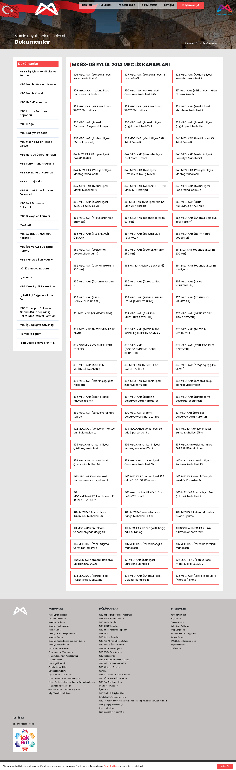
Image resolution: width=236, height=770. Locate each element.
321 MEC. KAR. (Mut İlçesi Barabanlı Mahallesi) (140, 562)
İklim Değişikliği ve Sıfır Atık (37, 343)
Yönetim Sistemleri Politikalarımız (63, 656)
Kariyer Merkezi (177, 637)
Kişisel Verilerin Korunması (60, 675)
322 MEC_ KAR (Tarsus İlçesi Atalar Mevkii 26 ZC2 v (193, 562)
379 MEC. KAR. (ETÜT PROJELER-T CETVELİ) (196, 347)
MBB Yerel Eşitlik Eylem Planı (38, 286)
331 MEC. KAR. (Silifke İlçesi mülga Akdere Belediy (196, 92)
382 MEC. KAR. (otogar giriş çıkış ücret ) (196, 367)
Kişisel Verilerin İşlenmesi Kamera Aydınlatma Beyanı (71, 682)
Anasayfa (191, 43)
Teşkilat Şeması (55, 630)
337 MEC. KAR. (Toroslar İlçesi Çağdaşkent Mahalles (194, 124)
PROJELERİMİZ (126, 5)
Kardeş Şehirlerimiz (57, 663)
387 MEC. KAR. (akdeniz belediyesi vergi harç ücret (141, 399)
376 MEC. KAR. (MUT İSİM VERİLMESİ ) (191, 331)
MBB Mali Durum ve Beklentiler (32, 205)
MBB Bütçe (27, 124)
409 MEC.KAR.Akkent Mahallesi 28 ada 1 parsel (195, 514)
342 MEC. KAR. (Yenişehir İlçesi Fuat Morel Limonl (143, 156)
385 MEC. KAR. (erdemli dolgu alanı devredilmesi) (194, 383)
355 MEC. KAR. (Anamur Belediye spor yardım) (196, 220)
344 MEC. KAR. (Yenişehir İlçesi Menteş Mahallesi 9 (92, 172)
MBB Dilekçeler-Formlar (35, 216)
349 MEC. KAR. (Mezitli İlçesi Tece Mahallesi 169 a (193, 188)
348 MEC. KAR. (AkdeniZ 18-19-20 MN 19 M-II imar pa (145, 188)
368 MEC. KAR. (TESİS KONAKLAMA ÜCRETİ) (86, 299)
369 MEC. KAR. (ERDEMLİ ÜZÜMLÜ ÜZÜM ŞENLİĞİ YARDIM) (145, 299)
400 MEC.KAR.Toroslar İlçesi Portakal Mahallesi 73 (193, 462)
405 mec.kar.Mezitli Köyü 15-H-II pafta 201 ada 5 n (145, 494)
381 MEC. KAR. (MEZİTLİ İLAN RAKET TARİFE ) (141, 367)
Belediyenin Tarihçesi (57, 615)
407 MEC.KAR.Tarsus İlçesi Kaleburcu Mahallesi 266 (89, 514)
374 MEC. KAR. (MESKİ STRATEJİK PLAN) (94, 331)
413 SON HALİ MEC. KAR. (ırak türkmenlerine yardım (193, 530)
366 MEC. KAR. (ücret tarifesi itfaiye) (142, 283)
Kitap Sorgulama (178, 630)
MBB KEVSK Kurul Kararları (36, 172)
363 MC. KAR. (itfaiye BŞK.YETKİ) (144, 265)
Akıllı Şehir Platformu (180, 626)
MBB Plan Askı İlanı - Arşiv (36, 259)
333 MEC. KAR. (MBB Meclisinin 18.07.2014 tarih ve (143, 108)
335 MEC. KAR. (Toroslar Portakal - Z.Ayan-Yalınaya (90, 124)
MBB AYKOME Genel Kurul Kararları (36, 236)
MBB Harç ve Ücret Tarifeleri (38, 155)
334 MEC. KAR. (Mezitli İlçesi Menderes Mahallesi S (193, 108)
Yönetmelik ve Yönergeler (59, 686)
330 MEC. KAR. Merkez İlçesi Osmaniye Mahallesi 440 (142, 92)
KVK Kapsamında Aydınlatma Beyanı (64, 678)
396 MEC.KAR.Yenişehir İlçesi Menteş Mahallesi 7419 (142, 446)
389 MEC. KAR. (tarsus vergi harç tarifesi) (93, 415)
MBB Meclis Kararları (33, 93)
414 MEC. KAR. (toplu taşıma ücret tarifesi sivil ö (91, 546)
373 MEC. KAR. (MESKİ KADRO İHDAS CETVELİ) (194, 315)
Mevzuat (25, 225)
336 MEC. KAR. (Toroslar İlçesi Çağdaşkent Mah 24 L (143, 124)
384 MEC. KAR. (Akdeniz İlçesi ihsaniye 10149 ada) (143, 383)
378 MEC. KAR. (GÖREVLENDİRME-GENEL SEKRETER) (141, 349)
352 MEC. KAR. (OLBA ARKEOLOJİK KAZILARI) (190, 204)
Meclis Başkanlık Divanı (58, 648)
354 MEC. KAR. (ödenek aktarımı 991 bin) (145, 220)
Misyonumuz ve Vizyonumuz (60, 652)
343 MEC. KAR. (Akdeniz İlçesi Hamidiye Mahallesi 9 (194, 156)
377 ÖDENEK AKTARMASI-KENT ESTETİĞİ (92, 347)
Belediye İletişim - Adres (23, 724)
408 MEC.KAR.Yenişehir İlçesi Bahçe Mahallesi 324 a (142, 514)
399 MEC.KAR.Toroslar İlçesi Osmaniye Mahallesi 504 (142, 462)
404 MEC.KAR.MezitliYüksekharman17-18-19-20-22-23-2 (94, 496)
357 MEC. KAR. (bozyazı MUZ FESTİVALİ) (142, 236)
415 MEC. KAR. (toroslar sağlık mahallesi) (143, 546)
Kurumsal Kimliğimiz (57, 671)
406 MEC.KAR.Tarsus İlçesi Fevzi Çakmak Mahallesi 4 (195, 494)
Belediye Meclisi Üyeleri (58, 645)
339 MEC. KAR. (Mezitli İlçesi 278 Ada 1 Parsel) (144, 140)
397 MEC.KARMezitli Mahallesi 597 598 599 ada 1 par (194, 446)
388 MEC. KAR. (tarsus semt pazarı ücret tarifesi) (193, 399)
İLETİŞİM (169, 5)
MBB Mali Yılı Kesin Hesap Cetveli (36, 144)
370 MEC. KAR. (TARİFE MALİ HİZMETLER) (193, 299)
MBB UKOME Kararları (33, 102)
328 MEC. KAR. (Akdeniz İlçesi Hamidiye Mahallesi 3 (194, 76)
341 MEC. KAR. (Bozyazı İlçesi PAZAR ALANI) (91, 156)
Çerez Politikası (111, 766)
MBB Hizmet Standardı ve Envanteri (36, 192)
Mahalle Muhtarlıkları (57, 667)
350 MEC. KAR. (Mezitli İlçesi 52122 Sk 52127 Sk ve (90, 204)
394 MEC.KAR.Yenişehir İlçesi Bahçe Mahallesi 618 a (193, 430)
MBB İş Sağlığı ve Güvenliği (37, 325)
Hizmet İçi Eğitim (30, 334)
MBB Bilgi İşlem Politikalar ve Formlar (38, 73)
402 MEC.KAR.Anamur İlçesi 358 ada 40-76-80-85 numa (144, 478)
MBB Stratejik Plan (31, 181)
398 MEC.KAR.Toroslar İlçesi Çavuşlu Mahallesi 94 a (90, 462)
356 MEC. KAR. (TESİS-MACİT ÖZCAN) (91, 236)
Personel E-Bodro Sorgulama (183, 633)
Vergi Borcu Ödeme (179, 615)
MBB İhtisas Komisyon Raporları (34, 113)
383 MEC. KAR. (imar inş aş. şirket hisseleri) (94, 383)
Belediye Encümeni (56, 622)
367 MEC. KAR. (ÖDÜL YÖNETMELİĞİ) (189, 283)
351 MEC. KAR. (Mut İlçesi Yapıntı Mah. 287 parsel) (144, 204)
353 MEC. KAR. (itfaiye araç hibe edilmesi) (93, 220)
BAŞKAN (87, 5)
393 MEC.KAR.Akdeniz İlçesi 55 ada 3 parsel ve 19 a (143, 430)
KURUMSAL (105, 5)
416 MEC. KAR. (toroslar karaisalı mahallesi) (196, 546)
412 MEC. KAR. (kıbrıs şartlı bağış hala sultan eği (145, 530)
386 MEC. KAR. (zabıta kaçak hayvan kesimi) (91, 399)
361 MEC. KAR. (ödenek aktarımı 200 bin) (195, 251)
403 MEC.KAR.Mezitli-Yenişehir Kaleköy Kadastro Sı (195, 478)
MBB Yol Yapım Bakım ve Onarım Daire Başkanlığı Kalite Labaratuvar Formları (38, 312)
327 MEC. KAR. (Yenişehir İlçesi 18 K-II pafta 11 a (145, 76)
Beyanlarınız (176, 618)
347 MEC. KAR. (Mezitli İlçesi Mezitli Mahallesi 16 (90, 188)
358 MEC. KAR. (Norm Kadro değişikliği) (193, 236)
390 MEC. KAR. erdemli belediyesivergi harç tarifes (142, 415)
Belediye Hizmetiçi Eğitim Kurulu (62, 633)
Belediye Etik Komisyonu (59, 626)
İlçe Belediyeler (55, 660)
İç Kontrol (26, 277)
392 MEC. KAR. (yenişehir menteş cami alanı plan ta (94, 430)
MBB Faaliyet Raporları (34, 133)
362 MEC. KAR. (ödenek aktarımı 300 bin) (93, 267)
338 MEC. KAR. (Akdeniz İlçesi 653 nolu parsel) (91, 140)
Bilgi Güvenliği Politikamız (59, 693)
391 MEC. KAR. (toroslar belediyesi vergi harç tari (191, 415)
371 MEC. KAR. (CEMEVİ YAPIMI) (92, 313)
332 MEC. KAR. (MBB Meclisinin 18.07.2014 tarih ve (92, 108)
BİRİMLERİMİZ (149, 5)
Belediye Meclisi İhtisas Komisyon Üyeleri (66, 641)
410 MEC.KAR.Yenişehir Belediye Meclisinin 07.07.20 (93, 562)
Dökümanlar (210, 43)
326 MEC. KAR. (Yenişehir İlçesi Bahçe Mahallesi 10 (92, 76)
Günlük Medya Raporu (34, 268)
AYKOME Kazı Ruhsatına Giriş (183, 641)
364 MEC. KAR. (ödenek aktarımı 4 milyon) (196, 267)
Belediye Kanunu (55, 637)
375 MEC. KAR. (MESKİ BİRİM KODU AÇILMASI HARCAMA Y (142, 331)
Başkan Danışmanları (57, 618)
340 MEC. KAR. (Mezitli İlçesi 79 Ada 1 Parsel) (195, 140)
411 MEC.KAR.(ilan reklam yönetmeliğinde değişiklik (89, 530)
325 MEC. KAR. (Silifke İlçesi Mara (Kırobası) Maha (196, 578)
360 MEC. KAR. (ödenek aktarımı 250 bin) (145, 251)
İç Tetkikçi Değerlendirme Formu (36, 297)
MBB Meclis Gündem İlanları (38, 84)
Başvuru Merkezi (178, 645)
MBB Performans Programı (37, 163)
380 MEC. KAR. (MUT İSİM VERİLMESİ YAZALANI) (88, 367)
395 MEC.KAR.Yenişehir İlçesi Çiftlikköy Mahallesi (91, 446)
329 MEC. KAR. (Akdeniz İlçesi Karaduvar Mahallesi (91, 92)
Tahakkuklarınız (177, 622)
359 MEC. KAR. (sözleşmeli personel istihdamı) (89, 251)
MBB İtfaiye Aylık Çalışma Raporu (36, 249)
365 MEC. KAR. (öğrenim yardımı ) (93, 283)
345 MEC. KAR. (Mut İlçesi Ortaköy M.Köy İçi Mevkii (140, 172)
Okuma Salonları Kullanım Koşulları (64, 689)
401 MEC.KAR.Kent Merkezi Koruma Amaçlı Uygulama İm (91, 478)
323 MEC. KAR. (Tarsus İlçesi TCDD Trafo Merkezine (90, 578)
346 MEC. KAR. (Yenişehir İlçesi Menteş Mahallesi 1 (194, 172)
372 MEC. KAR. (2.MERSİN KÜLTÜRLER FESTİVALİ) (140, 315)
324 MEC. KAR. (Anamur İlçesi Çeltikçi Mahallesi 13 (143, 578)
